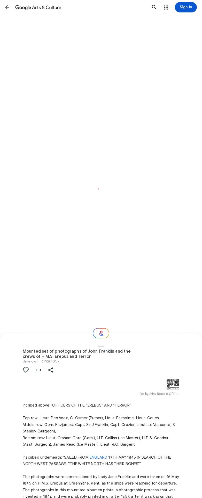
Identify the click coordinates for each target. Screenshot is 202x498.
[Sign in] (186, 7)
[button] (7, 7)
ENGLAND (98, 457)
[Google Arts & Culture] (80, 7)
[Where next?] (101, 333)
